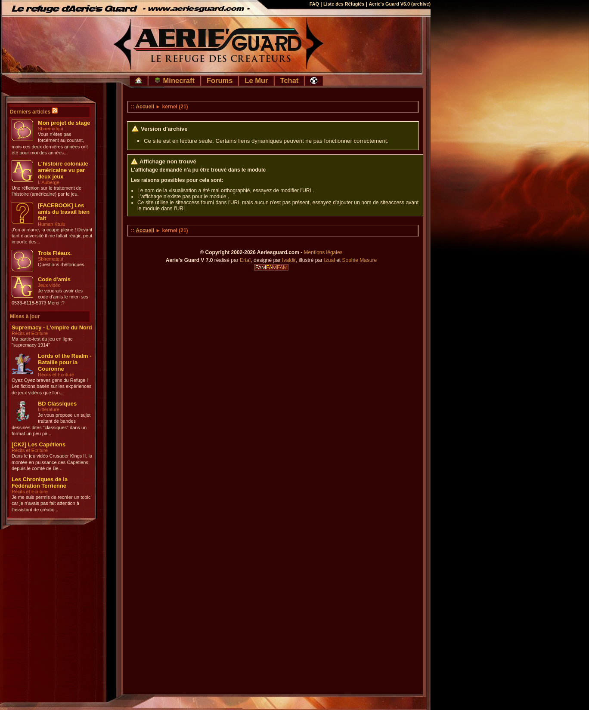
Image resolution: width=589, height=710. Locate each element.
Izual (329, 260)
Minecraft (174, 80)
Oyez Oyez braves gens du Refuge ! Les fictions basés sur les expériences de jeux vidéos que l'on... (51, 386)
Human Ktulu (51, 224)
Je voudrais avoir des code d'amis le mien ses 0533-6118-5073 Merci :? (50, 297)
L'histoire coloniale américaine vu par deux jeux (63, 170)
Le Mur (256, 80)
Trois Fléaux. (55, 253)
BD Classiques (57, 403)
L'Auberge (48, 182)
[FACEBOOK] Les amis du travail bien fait (64, 211)
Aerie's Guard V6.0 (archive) (400, 3)
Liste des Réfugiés (343, 3)
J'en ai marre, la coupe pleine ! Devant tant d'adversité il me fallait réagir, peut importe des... (52, 236)
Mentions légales (323, 252)
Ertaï (245, 260)
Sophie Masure (359, 260)
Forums (220, 80)
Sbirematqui (50, 128)
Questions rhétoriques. (62, 264)
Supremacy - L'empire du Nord (52, 327)
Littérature (48, 409)
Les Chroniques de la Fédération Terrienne (40, 482)
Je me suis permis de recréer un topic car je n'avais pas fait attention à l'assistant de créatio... (51, 503)
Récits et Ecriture (30, 333)
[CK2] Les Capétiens (38, 444)
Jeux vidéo (49, 285)
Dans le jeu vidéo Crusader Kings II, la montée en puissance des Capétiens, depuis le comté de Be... (52, 462)
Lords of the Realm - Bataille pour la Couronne (64, 362)
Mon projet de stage (64, 123)
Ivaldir (289, 260)
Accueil (145, 107)
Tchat (289, 80)
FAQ (314, 3)
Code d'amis (54, 279)
